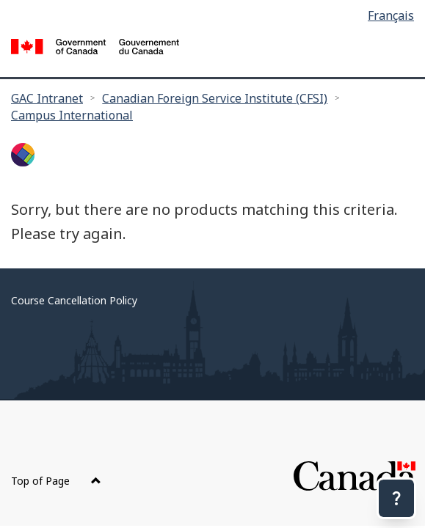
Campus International (72, 115)
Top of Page (56, 481)
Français (391, 15)
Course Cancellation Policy (74, 300)
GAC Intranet (47, 98)
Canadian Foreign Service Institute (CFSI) (214, 98)
